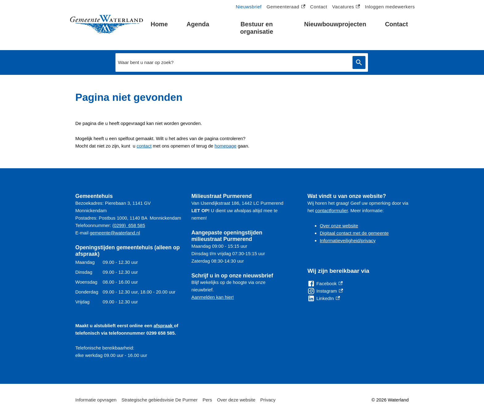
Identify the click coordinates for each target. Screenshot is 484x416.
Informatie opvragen (95, 399)
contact (143, 145)
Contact (396, 24)
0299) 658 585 (129, 225)
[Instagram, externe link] (325, 291)
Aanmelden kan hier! (212, 297)
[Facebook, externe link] (325, 283)
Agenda (197, 24)
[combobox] (232, 62)
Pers (207, 399)
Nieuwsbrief (249, 6)
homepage (225, 145)
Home (159, 24)
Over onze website (339, 225)
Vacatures (346, 7)
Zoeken (359, 62)
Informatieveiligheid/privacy (348, 240)
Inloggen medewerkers (390, 6)
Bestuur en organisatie (256, 28)
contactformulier (331, 210)
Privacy (267, 399)
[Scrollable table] (128, 282)
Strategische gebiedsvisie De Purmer (159, 399)
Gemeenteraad (286, 7)
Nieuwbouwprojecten (335, 24)
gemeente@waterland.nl (115, 232)
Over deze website (236, 399)
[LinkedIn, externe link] (323, 298)
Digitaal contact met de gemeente (354, 233)
